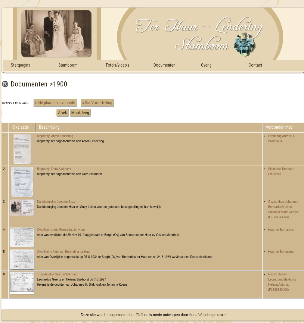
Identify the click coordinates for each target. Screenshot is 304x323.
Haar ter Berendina (281, 251)
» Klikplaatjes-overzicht (55, 102)
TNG (139, 315)
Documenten (164, 65)
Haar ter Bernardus (281, 229)
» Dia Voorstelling (97, 102)
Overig (206, 65)
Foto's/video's (117, 65)
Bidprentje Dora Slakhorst (54, 169)
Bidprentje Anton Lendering (55, 136)
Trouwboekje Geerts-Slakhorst (57, 274)
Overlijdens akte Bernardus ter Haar (61, 229)
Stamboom (68, 65)
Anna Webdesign (202, 315)
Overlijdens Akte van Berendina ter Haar (64, 251)
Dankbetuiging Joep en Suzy (56, 201)
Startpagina (20, 65)
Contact (255, 65)
